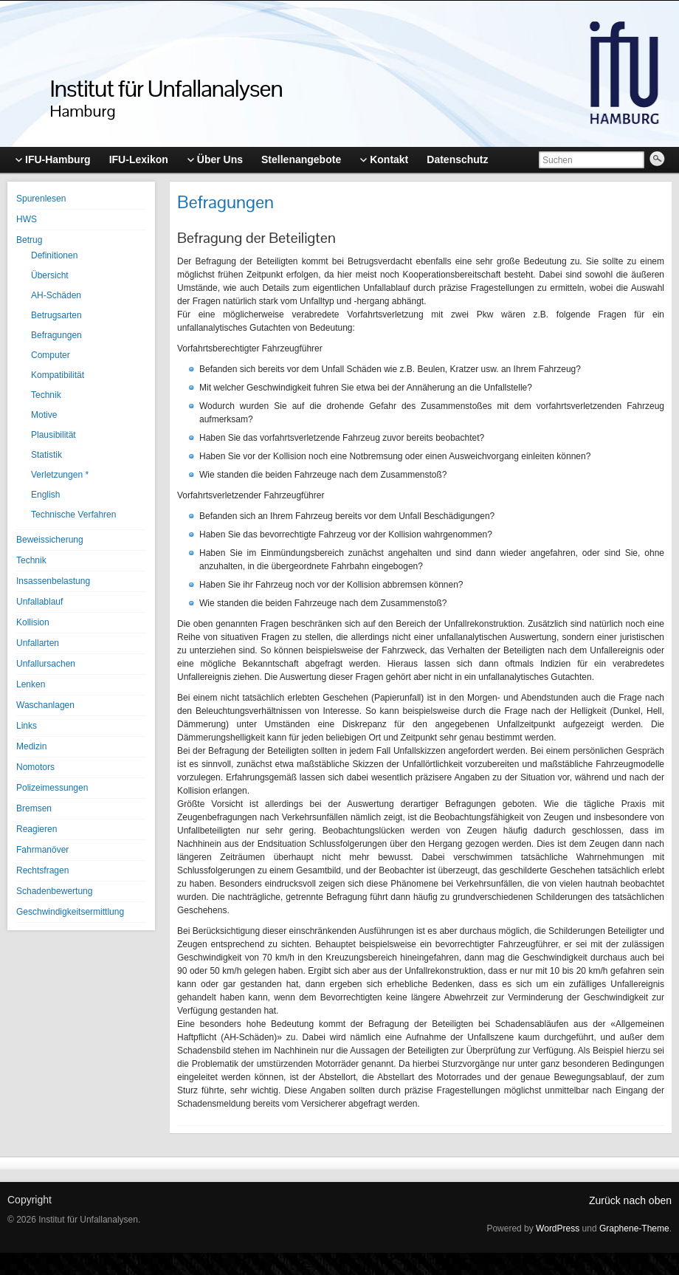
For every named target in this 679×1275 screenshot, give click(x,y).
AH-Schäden (56, 295)
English (45, 494)
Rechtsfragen (42, 870)
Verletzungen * (60, 475)
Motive (44, 415)
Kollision (32, 622)
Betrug (29, 240)
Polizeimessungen (52, 788)
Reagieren (36, 829)
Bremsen (34, 808)
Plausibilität (53, 435)
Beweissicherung (49, 540)
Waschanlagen (45, 705)
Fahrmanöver (42, 850)
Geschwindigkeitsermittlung (70, 912)
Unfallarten (37, 643)
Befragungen (56, 335)
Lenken (30, 684)
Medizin (31, 746)
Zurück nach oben (630, 1200)
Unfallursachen (45, 664)
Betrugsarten (56, 315)
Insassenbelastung (53, 581)
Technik (46, 395)
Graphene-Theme (634, 1228)
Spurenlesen (41, 198)
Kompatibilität (57, 375)
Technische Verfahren (73, 514)
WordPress (557, 1228)
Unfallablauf (39, 602)
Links (26, 726)
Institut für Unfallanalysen (166, 88)
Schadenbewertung (54, 891)
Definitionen (54, 255)
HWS (26, 219)
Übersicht (50, 275)
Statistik (46, 455)
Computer (50, 355)
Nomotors (35, 767)
